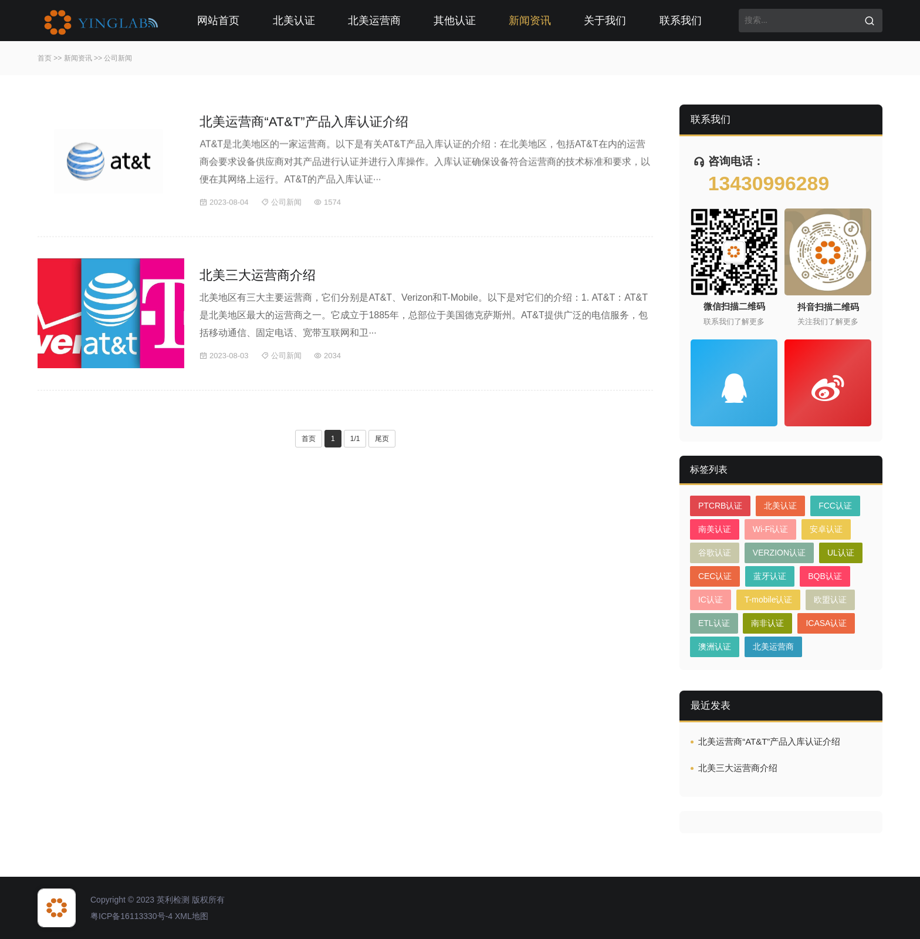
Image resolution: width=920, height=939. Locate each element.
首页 (45, 58)
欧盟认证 (830, 599)
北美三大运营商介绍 (257, 275)
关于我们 (605, 20)
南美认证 (714, 529)
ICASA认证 (826, 623)
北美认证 (294, 20)
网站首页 (218, 20)
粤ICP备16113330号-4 (131, 916)
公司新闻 (118, 58)
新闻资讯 (530, 20)
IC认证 (710, 599)
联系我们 (680, 20)
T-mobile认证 (769, 599)
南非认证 (767, 623)
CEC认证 (715, 576)
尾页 (382, 439)
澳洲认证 (714, 646)
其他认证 (455, 20)
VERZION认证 (779, 552)
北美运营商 (374, 20)
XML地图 (191, 916)
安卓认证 (826, 529)
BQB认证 (825, 576)
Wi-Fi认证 (771, 529)
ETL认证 (714, 623)
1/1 (355, 439)
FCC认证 (835, 505)
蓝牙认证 (769, 576)
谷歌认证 (714, 552)
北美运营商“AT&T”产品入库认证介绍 (303, 123)
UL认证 (840, 552)
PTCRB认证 (720, 505)
